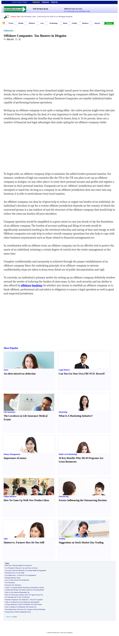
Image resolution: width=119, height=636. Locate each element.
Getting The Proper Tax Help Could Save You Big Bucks (24, 590)
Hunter (7, 542)
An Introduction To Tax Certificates (17, 597)
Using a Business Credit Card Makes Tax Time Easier (23, 604)
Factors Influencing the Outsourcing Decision (83, 500)
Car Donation (10, 568)
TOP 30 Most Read (40, 9)
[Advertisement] (29, 65)
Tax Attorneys (10, 582)
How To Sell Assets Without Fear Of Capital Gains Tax (24, 595)
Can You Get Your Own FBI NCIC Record (81, 373)
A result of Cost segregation (26, 575)
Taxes (6, 370)
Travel (11, 23)
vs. (14, 542)
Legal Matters (64, 370)
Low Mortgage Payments (63, 16)
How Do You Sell (35, 542)
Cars (42, 23)
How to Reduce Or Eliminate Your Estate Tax (20, 607)
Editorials (8, 30)
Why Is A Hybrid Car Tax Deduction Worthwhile (22, 602)
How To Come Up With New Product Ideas (26, 500)
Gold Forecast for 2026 (45, 16)
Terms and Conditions (66, 632)
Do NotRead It (24, 580)
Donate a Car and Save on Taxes (26, 568)
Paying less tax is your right (14, 573)
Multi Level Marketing (68, 454)
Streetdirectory (55, 632)
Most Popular (11, 348)
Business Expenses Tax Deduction (17, 599)
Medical (32, 23)
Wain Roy (10, 39)
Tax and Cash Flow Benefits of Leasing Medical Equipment (25, 570)
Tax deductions (10, 575)
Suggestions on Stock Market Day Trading (81, 542)
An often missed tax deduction (20, 373)
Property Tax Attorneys (13, 585)
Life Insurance (9, 412)
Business (85, 23)
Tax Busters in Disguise (50, 36)
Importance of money (15, 458)
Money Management (12, 454)
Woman (109, 23)
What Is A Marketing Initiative (75, 416)
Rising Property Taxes (12, 578)
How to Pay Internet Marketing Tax (17, 592)
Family (74, 23)
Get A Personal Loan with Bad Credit (77, 11)
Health (20, 23)
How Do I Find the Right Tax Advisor (18, 565)
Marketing (63, 412)
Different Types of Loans (73, 9)
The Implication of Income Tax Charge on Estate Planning (25, 609)
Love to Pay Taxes (11, 580)
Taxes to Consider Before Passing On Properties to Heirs (24, 587)
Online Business (10, 496)
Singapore (36, 2)
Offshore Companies (18, 36)
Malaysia (54, 2)
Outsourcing (64, 496)
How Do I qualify (36, 599)
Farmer (20, 542)
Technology (53, 23)
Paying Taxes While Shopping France (18, 612)
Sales (6, 539)
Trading (62, 539)
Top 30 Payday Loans (28, 16)
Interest (97, 23)
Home (65, 23)
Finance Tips (15, 16)
